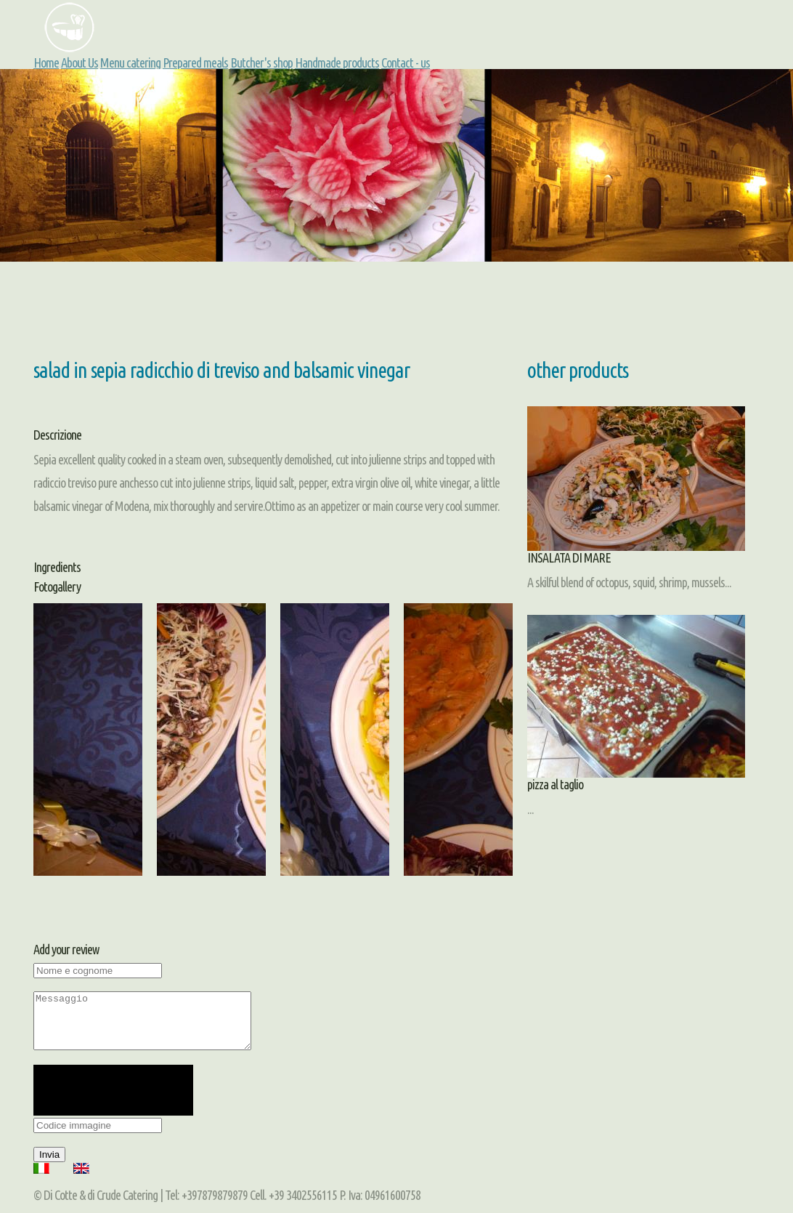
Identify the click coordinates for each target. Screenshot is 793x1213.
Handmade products (337, 62)
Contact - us (405, 62)
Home (46, 62)
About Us (79, 62)
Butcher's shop (261, 62)
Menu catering (130, 62)
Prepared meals (195, 62)
